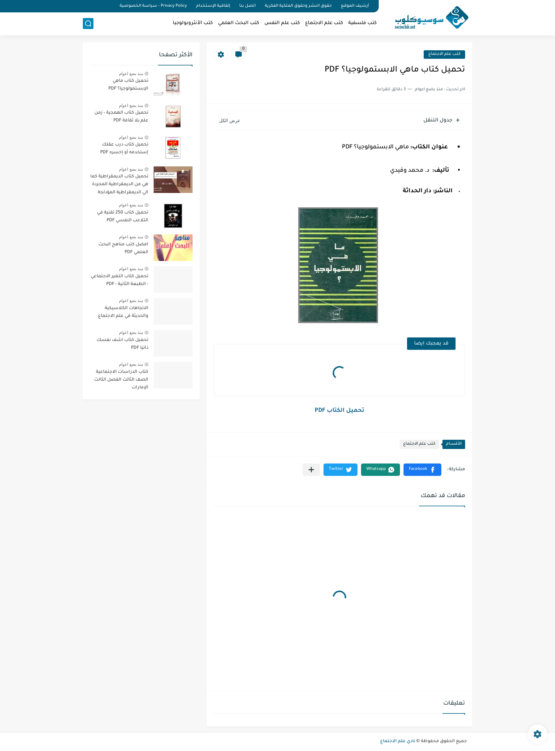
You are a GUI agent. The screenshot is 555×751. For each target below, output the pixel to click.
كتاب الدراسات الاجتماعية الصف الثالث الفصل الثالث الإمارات (121, 380)
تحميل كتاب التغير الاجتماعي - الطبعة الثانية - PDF (119, 280)
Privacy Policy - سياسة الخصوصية (153, 6)
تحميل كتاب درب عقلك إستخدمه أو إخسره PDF (124, 148)
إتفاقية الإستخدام (213, 6)
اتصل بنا (247, 6)
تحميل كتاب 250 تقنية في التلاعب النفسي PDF (122, 216)
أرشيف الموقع (355, 6)
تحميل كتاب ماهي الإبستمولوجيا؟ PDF (128, 85)
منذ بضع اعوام (131, 73)
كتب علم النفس (282, 23)
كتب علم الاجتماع (324, 23)
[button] (422, 469)
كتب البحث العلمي (238, 23)
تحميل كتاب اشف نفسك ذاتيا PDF (122, 344)
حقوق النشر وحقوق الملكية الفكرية (298, 6)
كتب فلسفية (362, 23)
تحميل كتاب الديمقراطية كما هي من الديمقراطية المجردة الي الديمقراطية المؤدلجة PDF (119, 185)
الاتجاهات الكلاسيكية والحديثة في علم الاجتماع (123, 312)
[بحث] (88, 23)
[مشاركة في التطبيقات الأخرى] (311, 469)
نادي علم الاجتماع (397, 741)
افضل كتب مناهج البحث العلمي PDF (123, 248)
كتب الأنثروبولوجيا (193, 23)
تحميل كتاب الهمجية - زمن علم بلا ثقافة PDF (121, 116)
